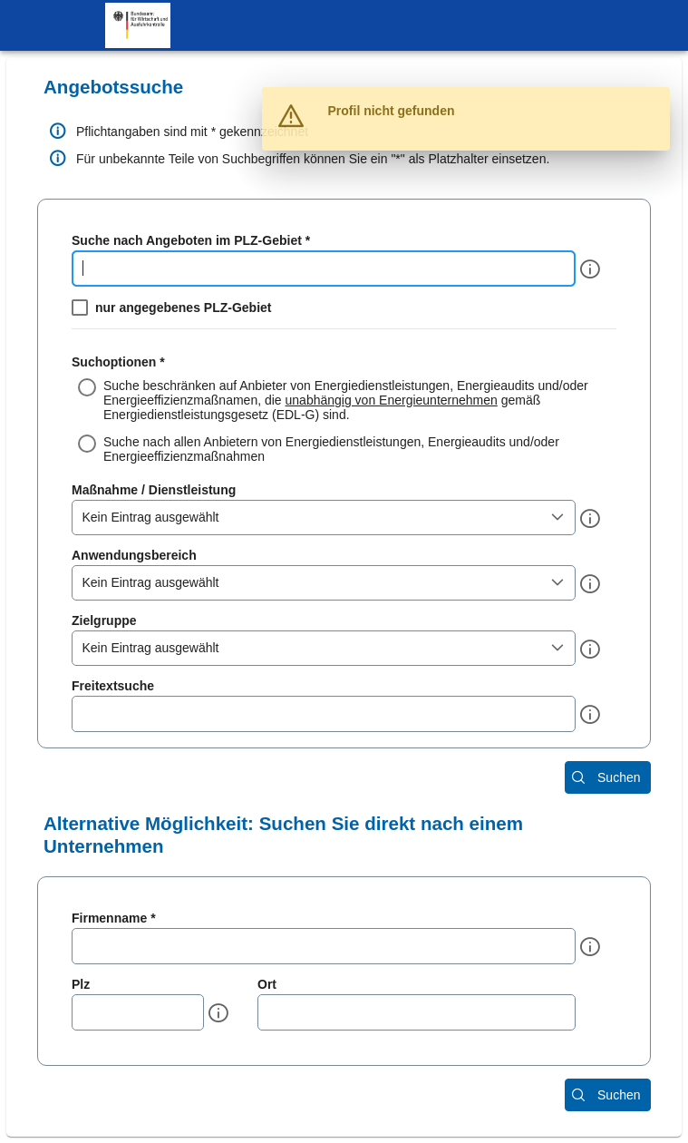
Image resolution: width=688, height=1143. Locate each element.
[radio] (344, 400)
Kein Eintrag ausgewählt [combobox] (150, 517)
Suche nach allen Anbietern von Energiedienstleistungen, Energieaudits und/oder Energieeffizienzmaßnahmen (331, 449)
